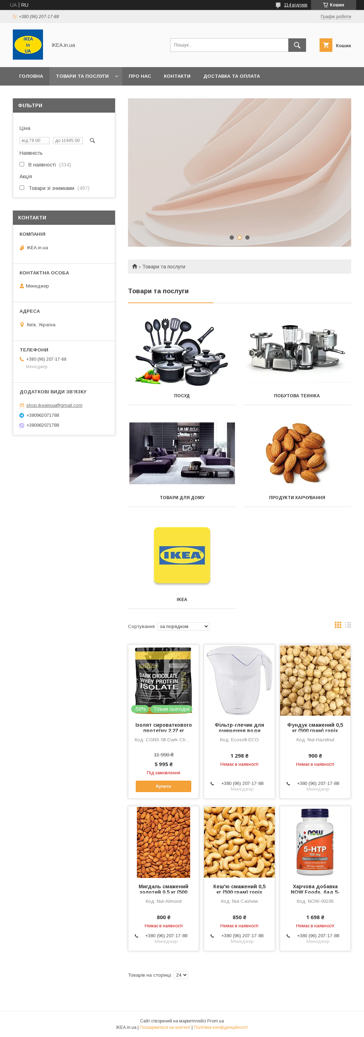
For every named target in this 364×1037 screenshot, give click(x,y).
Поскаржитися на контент (165, 1027)
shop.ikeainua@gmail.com (54, 405)
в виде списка (348, 627)
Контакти (177, 76)
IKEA (182, 599)
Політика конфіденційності (221, 1027)
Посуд (182, 395)
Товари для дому (182, 497)
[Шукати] (297, 45)
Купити (163, 786)
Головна (31, 76)
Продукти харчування (297, 497)
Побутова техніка (297, 395)
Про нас (140, 76)
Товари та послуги (82, 76)
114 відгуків (295, 4)
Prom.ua (215, 1021)
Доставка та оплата (231, 76)
